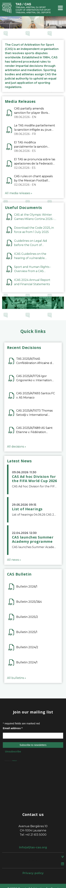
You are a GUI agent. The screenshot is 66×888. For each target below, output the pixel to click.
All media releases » (18, 193)
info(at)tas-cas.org (33, 847)
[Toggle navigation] (60, 8)
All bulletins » (16, 678)
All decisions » (16, 446)
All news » (14, 559)
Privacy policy (33, 873)
